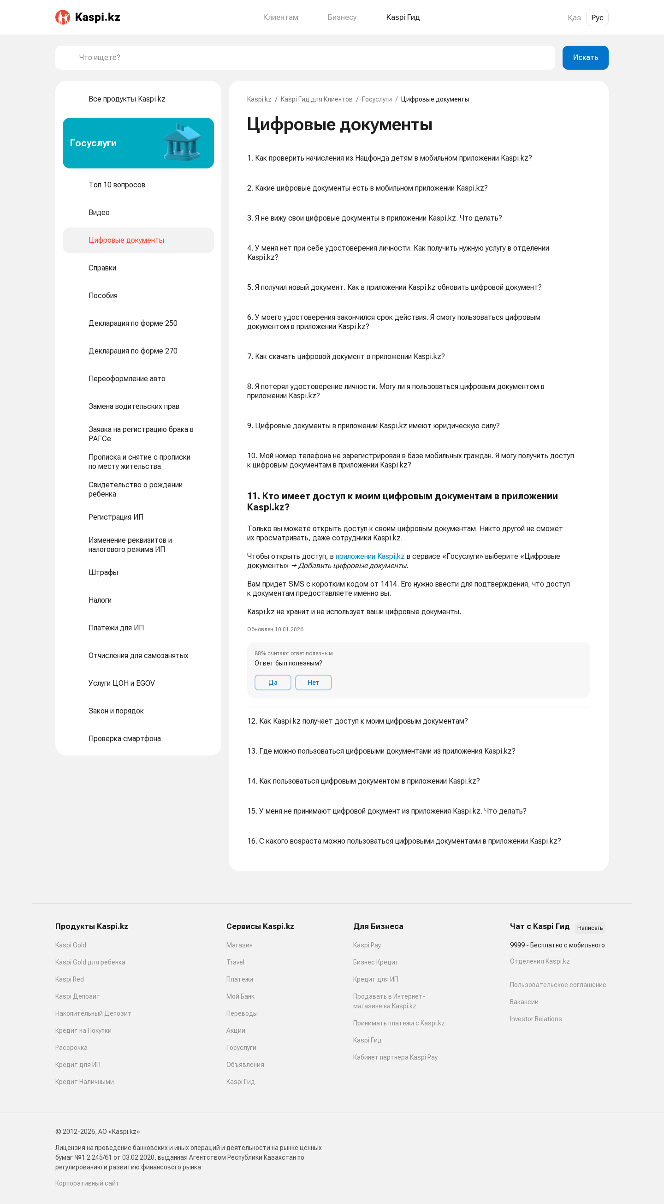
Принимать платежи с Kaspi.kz (399, 1023)
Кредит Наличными (84, 1081)
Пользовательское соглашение (558, 984)
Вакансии (524, 1002)
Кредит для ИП (78, 1064)
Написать (590, 928)
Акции (235, 1030)
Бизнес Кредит (376, 962)
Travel (235, 962)
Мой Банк (240, 996)
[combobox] (313, 57)
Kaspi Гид (240, 1081)
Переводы (242, 1013)
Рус (597, 17)
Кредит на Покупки (83, 1030)
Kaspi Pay (367, 945)
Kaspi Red (69, 979)
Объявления (245, 1064)
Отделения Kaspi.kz (540, 961)
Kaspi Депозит (77, 996)
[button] (418, 594)
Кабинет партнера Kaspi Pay (395, 1057)
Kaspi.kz (259, 99)
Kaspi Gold (70, 945)
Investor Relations (536, 1019)
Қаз (574, 17)
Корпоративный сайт (87, 1183)
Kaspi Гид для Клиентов (317, 99)
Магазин (239, 945)
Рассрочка (71, 1047)
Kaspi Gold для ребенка (90, 962)
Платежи (239, 979)
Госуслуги (377, 99)
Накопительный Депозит (93, 1013)
